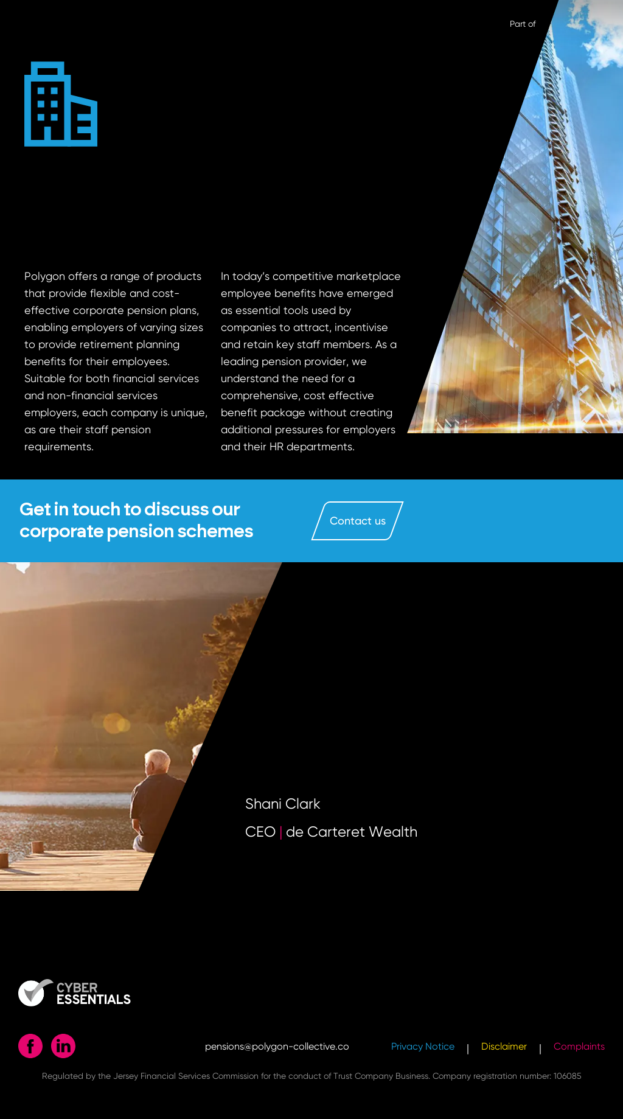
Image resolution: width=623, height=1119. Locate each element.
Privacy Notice (422, 1046)
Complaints (579, 1046)
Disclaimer (504, 1046)
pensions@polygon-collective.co (277, 1046)
